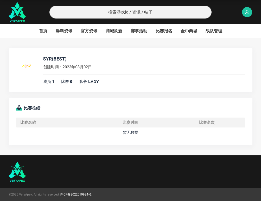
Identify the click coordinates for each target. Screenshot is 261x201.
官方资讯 (89, 30)
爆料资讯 (64, 30)
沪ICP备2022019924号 (75, 194)
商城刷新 (114, 30)
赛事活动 (139, 30)
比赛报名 (164, 30)
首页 (43, 30)
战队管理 (214, 30)
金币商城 (189, 30)
